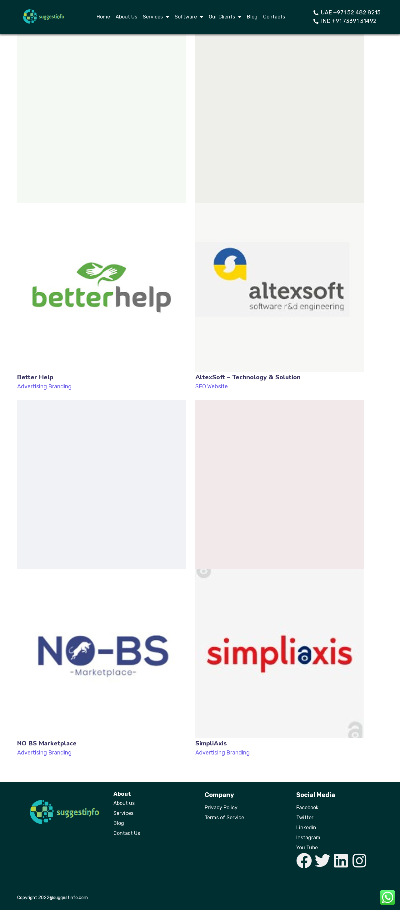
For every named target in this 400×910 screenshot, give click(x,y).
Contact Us (126, 833)
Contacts (274, 17)
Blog (252, 17)
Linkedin (306, 828)
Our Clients (225, 17)
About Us (126, 17)
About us (124, 803)
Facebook (307, 807)
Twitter (304, 818)
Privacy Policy (221, 807)
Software (189, 17)
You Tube (307, 848)
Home (103, 17)
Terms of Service (224, 818)
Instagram (308, 838)
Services (156, 17)
